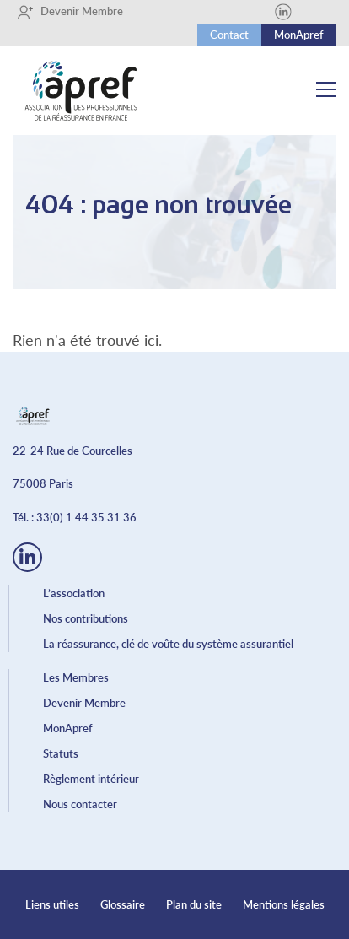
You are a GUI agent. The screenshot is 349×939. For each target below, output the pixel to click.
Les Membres (76, 677)
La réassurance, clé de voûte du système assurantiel (168, 643)
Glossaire (122, 904)
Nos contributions (85, 618)
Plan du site (194, 904)
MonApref (299, 34)
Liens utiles (52, 904)
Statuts (60, 753)
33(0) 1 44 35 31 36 (86, 517)
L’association (74, 593)
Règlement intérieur (91, 778)
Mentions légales (284, 904)
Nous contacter (80, 804)
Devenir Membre (70, 11)
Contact (229, 34)
